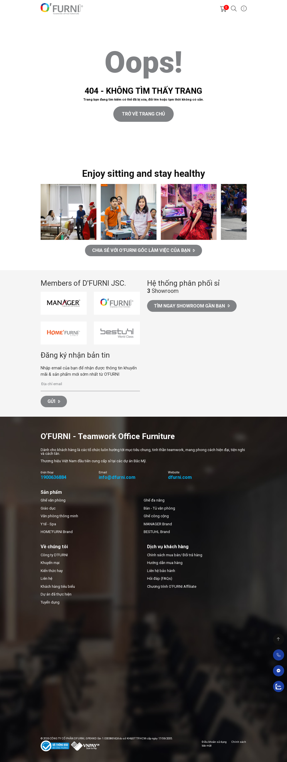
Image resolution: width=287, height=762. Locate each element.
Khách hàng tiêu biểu (58, 586)
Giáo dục (48, 508)
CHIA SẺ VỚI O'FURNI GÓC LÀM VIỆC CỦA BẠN (143, 250)
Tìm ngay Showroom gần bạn (192, 306)
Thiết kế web (10, 152)
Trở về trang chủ (143, 114)
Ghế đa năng (154, 500)
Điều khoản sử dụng (214, 741)
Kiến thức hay (52, 571)
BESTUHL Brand (157, 532)
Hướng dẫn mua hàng (165, 563)
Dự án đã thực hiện (56, 594)
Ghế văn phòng (53, 500)
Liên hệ (46, 578)
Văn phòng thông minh (59, 516)
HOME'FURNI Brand (57, 532)
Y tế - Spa (48, 524)
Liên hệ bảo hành (161, 571)
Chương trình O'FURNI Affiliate (171, 586)
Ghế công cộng (156, 516)
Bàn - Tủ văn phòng (159, 508)
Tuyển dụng (50, 602)
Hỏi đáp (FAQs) (159, 578)
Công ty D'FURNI (54, 555)
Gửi (53, 401)
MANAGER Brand (158, 524)
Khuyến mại (50, 563)
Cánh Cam (36, 152)
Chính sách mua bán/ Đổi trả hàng (174, 555)
